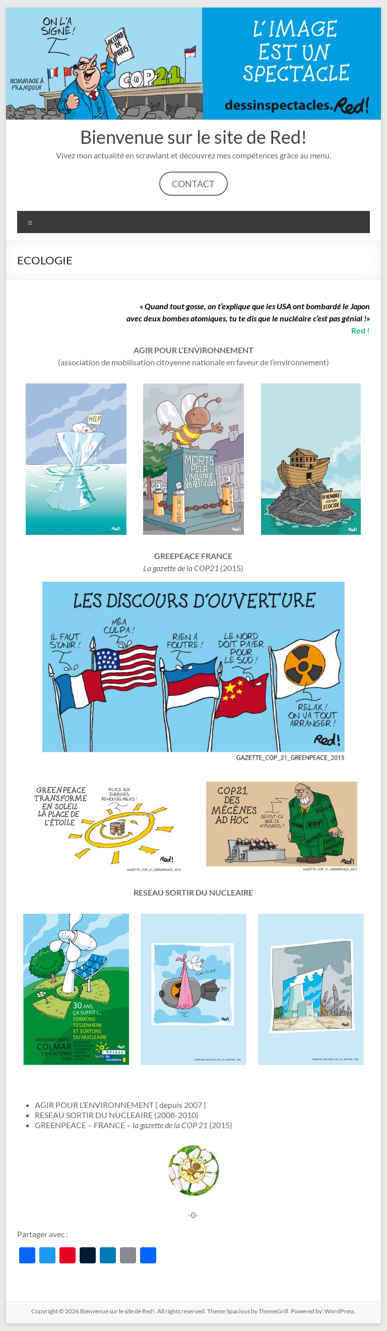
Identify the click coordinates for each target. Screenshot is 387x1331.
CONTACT (193, 183)
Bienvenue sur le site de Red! (193, 137)
